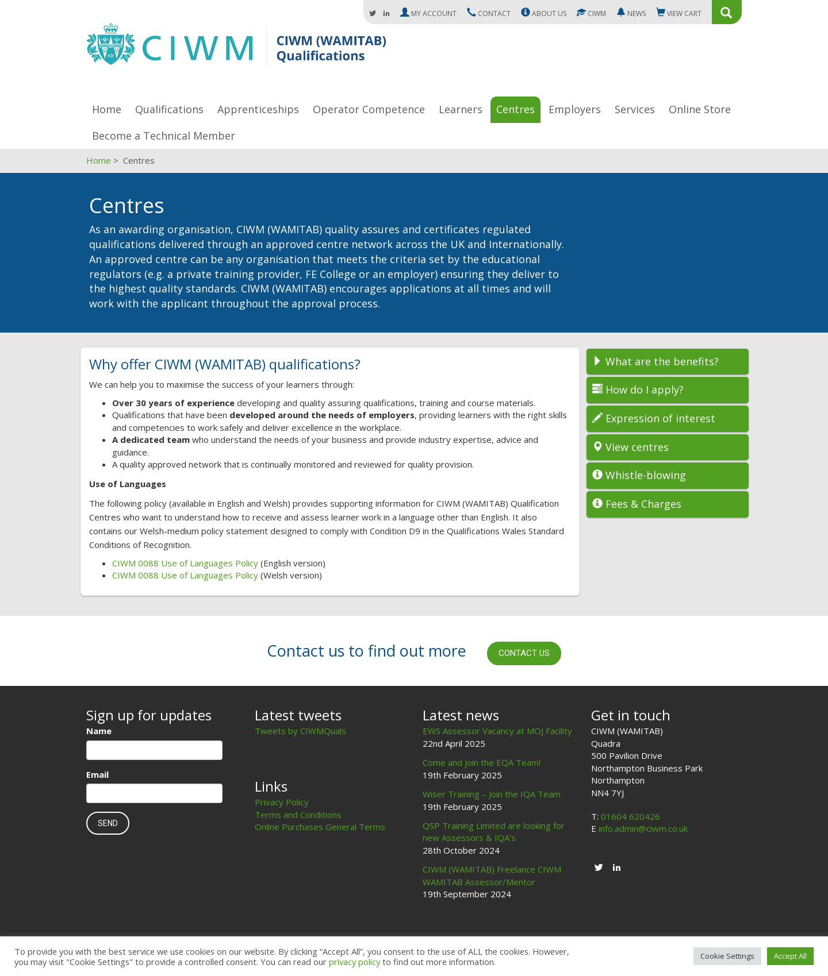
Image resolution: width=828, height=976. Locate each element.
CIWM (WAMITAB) (236, 50)
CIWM (591, 13)
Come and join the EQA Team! (481, 762)
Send (108, 823)
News (631, 13)
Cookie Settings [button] (727, 956)
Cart (679, 13)
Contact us (524, 653)
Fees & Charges (636, 504)
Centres (515, 109)
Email (97, 774)
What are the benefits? (655, 361)
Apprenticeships (258, 109)
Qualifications (169, 109)
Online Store (700, 109)
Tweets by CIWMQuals (300, 730)
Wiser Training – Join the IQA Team (492, 794)
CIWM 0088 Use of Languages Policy (185, 563)
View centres (630, 447)
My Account (428, 13)
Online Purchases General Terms (320, 826)
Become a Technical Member (163, 135)
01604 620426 (630, 816)
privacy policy (354, 961)
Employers (575, 109)
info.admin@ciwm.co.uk (643, 828)
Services (635, 109)
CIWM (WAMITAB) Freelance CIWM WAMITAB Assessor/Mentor (492, 875)
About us (543, 13)
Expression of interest (653, 418)
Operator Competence (369, 109)
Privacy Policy (282, 802)
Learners (460, 109)
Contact (489, 13)
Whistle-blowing (639, 475)
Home (106, 109)
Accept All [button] (790, 956)
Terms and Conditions (298, 814)
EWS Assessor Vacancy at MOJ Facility (497, 730)
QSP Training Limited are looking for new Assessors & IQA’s (494, 831)
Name (99, 730)
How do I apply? (638, 389)
